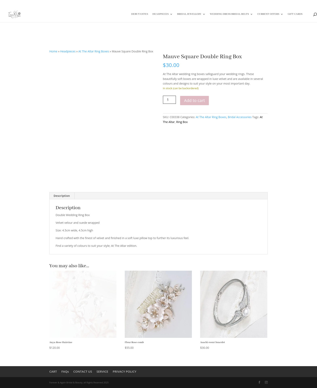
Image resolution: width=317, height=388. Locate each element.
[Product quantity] (169, 100)
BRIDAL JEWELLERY (189, 14)
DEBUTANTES (139, 14)
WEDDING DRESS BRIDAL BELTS (229, 14)
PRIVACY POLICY (124, 371)
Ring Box (182, 122)
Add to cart (194, 100)
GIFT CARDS (295, 14)
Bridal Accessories (240, 117)
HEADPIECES (160, 14)
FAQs (65, 371)
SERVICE (102, 371)
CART (53, 371)
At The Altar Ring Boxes (93, 51)
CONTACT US (82, 371)
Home (53, 51)
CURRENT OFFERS (268, 14)
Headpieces (68, 51)
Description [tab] (62, 196)
